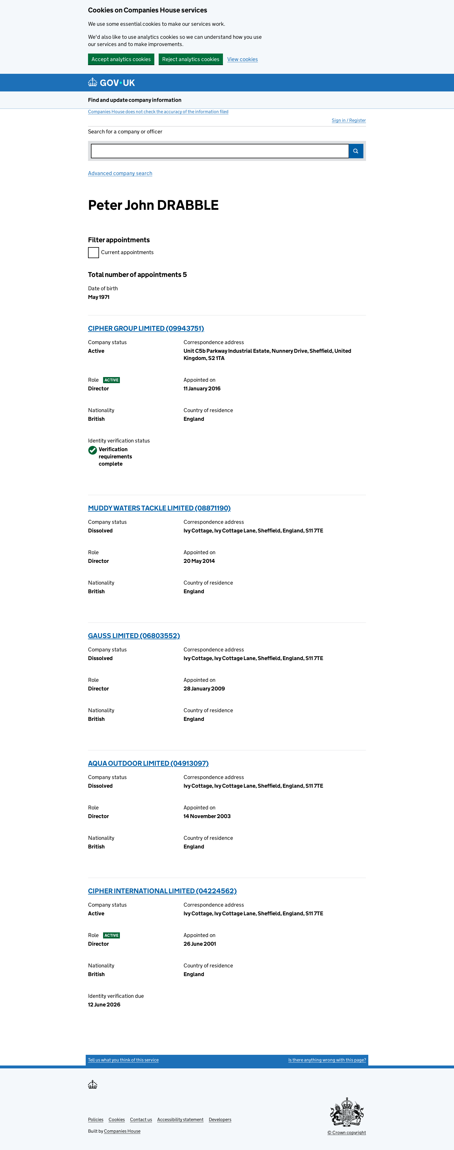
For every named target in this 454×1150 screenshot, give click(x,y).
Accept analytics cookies (121, 59)
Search (356, 151)
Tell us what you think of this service (123, 1060)
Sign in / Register (349, 120)
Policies (95, 1119)
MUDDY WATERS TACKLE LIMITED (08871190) (159, 508)
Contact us (141, 1119)
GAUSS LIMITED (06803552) (134, 635)
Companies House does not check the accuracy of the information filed (158, 111)
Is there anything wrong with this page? (327, 1060)
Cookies (117, 1119)
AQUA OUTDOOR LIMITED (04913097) (148, 763)
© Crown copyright (346, 1132)
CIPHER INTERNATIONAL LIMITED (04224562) (162, 891)
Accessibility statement (180, 1119)
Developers (220, 1119)
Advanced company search (120, 173)
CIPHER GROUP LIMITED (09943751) (146, 328)
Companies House (122, 1131)
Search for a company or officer (125, 131)
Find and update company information (135, 100)
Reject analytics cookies (190, 59)
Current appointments (121, 253)
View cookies (242, 59)
